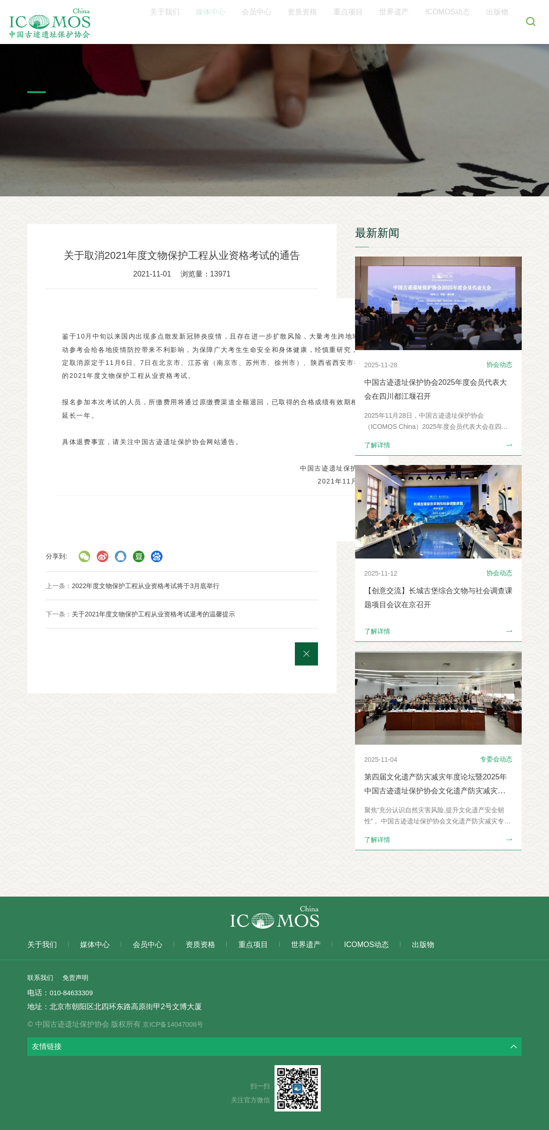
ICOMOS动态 (459, 22)
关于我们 (224, 22)
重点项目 (376, 22)
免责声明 (81, 977)
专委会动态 (496, 759)
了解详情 (438, 445)
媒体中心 (262, 22)
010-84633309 (73, 993)
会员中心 (300, 22)
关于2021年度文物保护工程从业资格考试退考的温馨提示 (153, 614)
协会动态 (499, 364)
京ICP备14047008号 (184, 1024)
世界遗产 (414, 22)
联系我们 (42, 977)
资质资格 (338, 22)
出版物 (501, 22)
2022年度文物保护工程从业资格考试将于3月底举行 (145, 586)
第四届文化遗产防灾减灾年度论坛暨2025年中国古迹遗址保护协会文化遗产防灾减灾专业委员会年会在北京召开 (436, 790)
